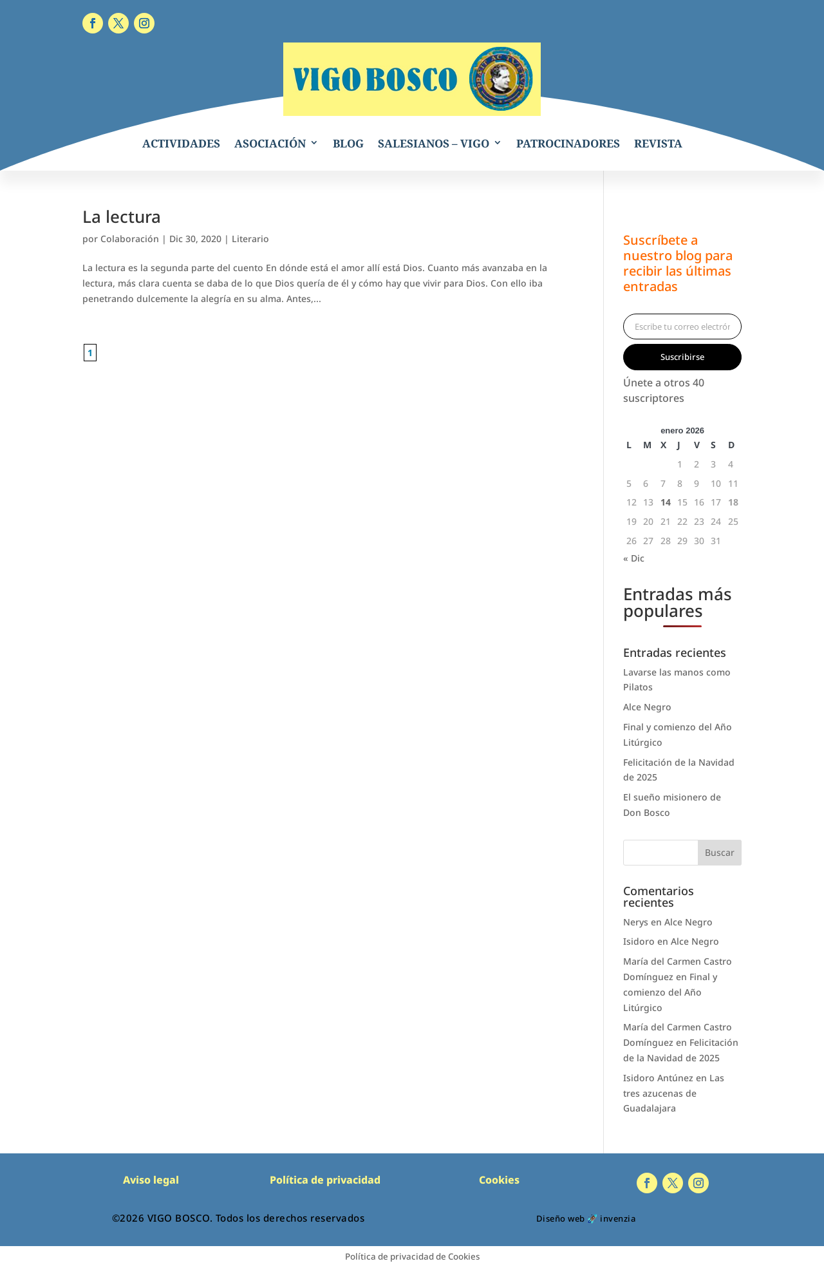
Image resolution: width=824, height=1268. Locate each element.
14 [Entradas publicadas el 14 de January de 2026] (665, 502)
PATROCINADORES (568, 143)
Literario (250, 238)
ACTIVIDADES (181, 143)
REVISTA (658, 143)
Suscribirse (682, 357)
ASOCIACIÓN (270, 143)
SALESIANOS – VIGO (433, 143)
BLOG (348, 143)
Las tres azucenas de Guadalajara (673, 1093)
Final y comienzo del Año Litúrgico (670, 992)
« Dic (633, 558)
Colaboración (129, 238)
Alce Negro (647, 707)
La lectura (121, 216)
